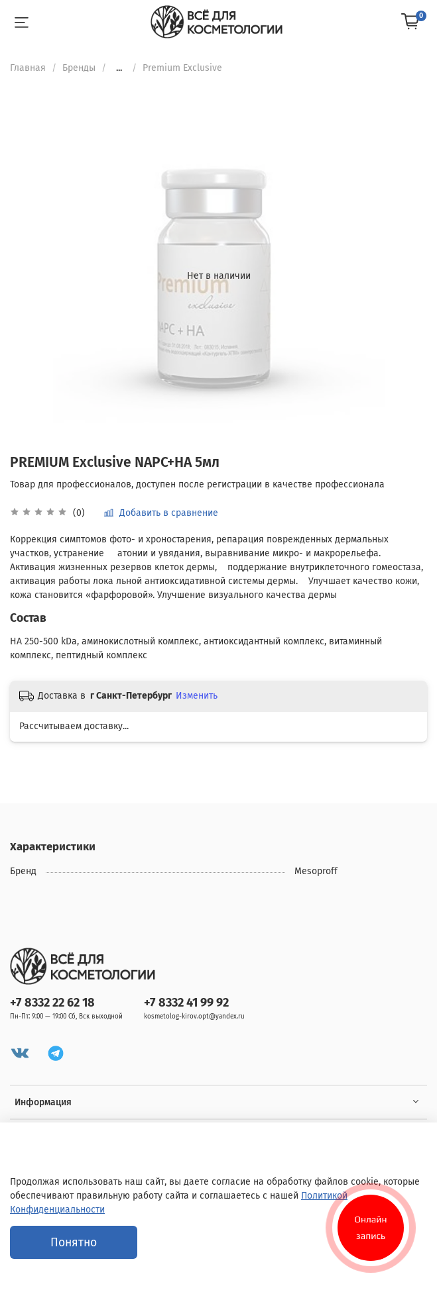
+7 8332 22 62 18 (52, 1002)
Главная (28, 68)
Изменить (197, 695)
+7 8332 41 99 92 (186, 1002)
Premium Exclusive (182, 68)
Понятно (73, 1243)
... (119, 68)
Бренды (78, 68)
